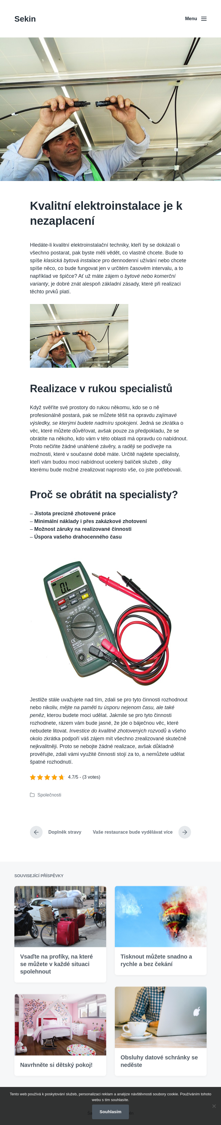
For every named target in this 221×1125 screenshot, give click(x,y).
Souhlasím (110, 1111)
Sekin (25, 18)
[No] (214, 1106)
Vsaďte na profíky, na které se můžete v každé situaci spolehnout (56, 986)
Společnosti (49, 794)
